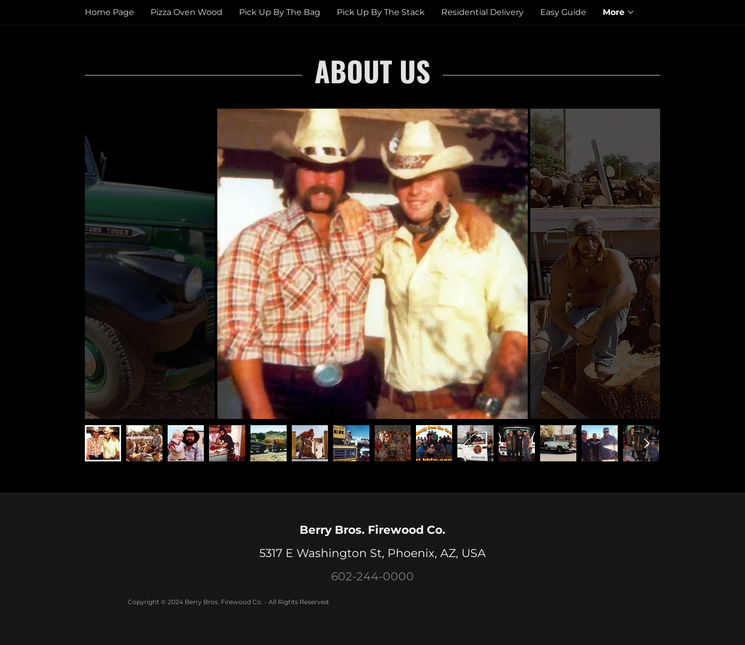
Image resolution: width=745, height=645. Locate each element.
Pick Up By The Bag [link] (279, 12)
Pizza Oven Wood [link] (186, 12)
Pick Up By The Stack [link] (381, 12)
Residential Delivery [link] (482, 12)
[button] (619, 12)
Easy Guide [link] (563, 12)
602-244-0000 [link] (372, 576)
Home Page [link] (109, 12)
